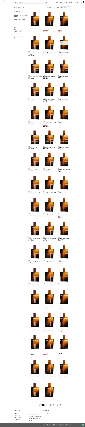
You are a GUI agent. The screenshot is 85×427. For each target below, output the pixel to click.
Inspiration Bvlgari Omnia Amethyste (49, 52)
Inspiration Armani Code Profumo (34, 214)
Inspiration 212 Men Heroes (63, 122)
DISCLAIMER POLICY (18, 419)
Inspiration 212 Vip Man (47, 169)
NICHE (15, 29)
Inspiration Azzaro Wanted (63, 76)
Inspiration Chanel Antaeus (33, 330)
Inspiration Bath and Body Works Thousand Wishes (64, 239)
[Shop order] (65, 7)
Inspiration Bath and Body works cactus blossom (34, 239)
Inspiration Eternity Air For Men (34, 306)
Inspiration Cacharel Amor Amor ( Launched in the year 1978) (49, 100)
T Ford (15, 27)
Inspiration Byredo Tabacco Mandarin (64, 284)
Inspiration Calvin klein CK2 (63, 99)
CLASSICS (16, 33)
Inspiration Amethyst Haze (63, 192)
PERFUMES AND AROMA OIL (19, 36)
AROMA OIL (66, 2)
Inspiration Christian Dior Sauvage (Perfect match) (49, 353)
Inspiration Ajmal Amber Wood (34, 192)
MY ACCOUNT (17, 415)
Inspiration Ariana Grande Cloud (64, 147)
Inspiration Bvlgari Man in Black (34, 52)
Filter (15, 15)
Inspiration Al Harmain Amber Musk (49, 192)
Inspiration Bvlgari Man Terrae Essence (63, 262)
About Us (71, 2)
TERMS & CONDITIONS (33, 414)
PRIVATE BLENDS (17, 31)
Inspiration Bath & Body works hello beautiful (49, 239)
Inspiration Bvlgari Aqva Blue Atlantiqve (33, 262)
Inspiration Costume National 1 (63, 352)
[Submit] (47, 3)
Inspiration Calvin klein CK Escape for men (35, 77)
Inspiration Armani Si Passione (33, 169)
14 (54, 405)
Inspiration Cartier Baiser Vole (63, 306)
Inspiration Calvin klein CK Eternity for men (34, 123)
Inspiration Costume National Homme (33, 377)
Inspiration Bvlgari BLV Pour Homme (49, 261)
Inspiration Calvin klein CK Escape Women (64, 53)
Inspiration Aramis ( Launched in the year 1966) (49, 77)
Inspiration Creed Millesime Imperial (49, 376)
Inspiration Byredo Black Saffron (49, 284)
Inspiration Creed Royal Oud (63, 376)
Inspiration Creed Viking (32, 400)
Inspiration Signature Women (63, 330)
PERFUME (61, 2)
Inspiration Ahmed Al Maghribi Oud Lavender (64, 170)
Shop (19, 7)
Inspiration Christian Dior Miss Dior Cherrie (34, 353)
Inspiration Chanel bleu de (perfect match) (49, 123)
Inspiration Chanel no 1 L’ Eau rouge (49, 330)
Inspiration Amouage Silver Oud (49, 147)
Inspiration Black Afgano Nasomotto (35, 99)
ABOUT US (16, 413)
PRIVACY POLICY (17, 417)
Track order (76, 2)
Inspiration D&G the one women (49, 400)
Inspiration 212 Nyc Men (32, 147)
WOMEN (15, 25)
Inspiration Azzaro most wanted (64, 214)
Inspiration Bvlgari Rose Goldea (34, 284)
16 (58, 405)
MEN (15, 22)
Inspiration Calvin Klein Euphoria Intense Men (49, 307)
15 (56, 405)
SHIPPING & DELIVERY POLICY (35, 416)
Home (57, 2)
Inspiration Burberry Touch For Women (34, 29)
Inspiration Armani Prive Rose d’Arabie (48, 215)
